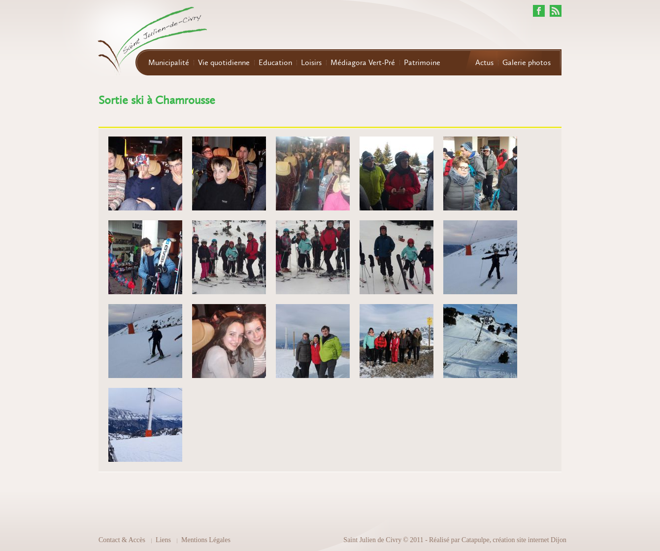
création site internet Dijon (529, 540)
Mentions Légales (206, 540)
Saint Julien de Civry (372, 540)
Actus (484, 62)
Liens (163, 540)
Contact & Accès (122, 540)
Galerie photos (526, 62)
